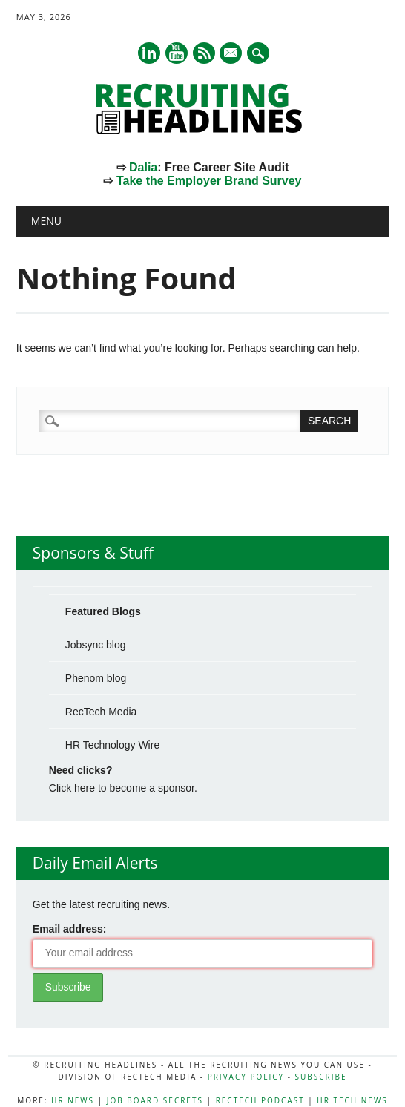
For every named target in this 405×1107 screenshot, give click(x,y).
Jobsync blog (95, 645)
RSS (204, 53)
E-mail (232, 54)
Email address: (70, 929)
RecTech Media (101, 711)
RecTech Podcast (260, 1100)
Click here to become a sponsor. (123, 788)
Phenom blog (96, 678)
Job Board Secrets (155, 1100)
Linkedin (149, 53)
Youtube (176, 53)
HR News (72, 1100)
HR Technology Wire (112, 745)
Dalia (143, 167)
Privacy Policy (246, 1076)
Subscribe (321, 1076)
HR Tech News (352, 1100)
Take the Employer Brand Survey (209, 180)
